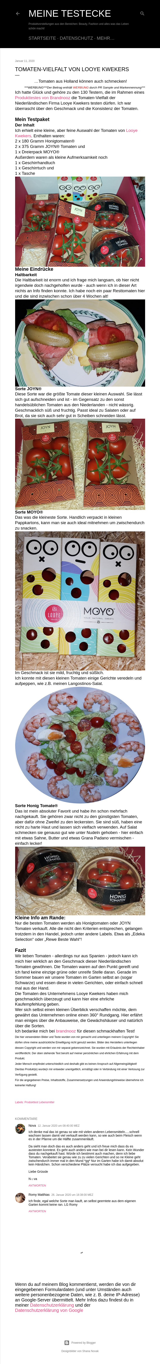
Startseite (42, 38)
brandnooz (66, 1031)
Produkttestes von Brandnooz (42, 97)
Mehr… (106, 38)
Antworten (37, 1185)
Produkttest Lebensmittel (39, 1102)
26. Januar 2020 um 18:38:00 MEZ (72, 1194)
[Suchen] (142, 12)
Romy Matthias (39, 1194)
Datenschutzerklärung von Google (49, 1310)
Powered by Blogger (80, 1342)
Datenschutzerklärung (52, 1305)
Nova (32, 1125)
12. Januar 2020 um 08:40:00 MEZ (58, 1125)
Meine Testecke (70, 13)
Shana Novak (90, 1351)
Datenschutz (76, 38)
